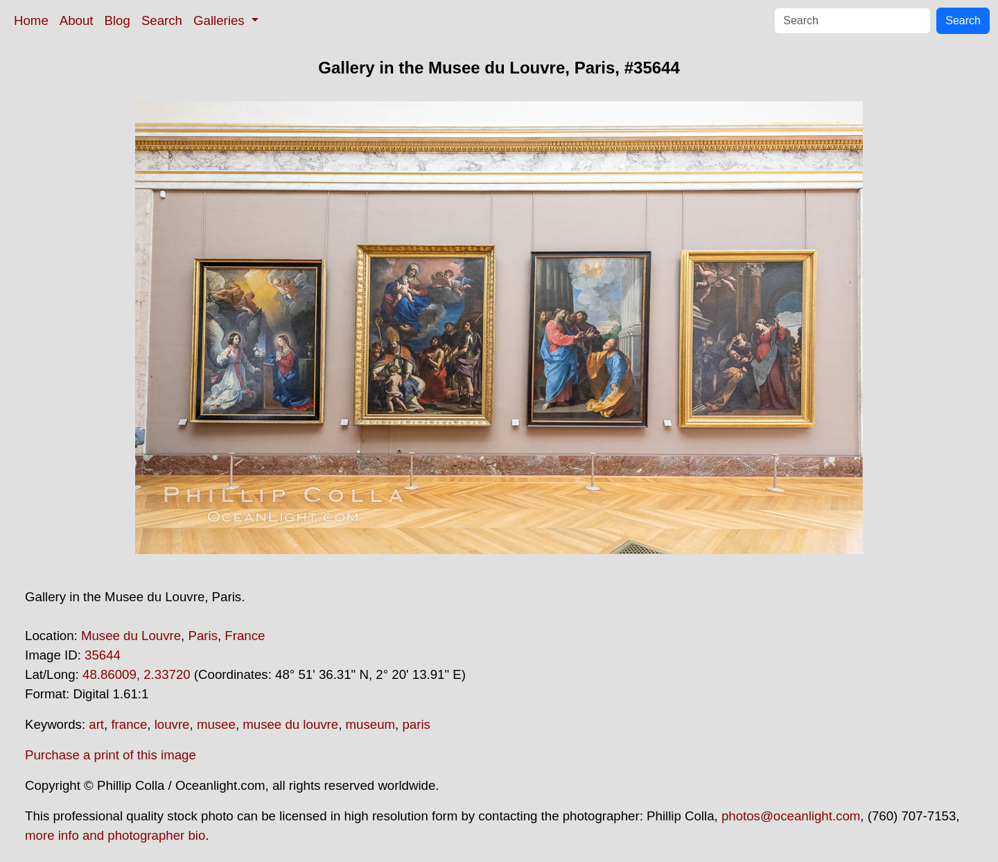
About (77, 20)
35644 (103, 655)
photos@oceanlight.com (790, 816)
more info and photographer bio (115, 835)
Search (161, 20)
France (245, 635)
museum (371, 724)
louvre (172, 724)
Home (31, 20)
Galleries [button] (220, 20)
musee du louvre (290, 724)
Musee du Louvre (131, 635)
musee (216, 724)
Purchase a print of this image (110, 755)
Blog (117, 20)
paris (416, 724)
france (129, 724)
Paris (203, 635)
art (96, 724)
